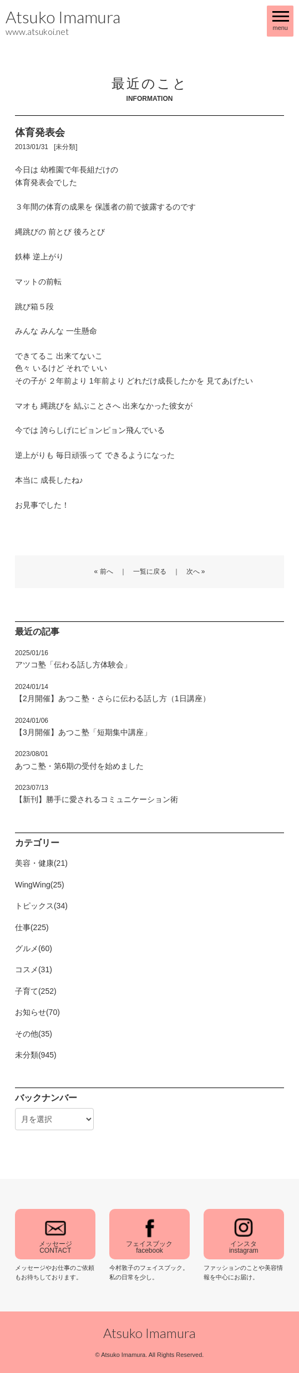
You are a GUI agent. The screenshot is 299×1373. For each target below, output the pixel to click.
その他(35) (33, 1033)
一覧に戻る (149, 571)
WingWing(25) (39, 884)
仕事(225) (32, 927)
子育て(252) (36, 991)
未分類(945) (36, 1054)
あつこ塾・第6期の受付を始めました (79, 760)
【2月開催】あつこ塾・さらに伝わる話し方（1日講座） (112, 693)
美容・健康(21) (41, 863)
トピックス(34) (41, 905)
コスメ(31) (33, 969)
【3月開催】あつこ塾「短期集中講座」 (83, 727)
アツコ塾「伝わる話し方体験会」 (73, 659)
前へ (106, 571)
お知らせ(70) (37, 1012)
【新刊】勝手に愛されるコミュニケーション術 (96, 794)
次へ (193, 571)
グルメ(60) (33, 948)
